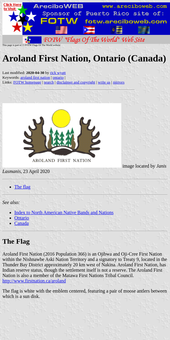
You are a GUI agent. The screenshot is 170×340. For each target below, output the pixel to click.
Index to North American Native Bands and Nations (64, 212)
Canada (21, 223)
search (49, 82)
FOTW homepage (27, 82)
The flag (22, 186)
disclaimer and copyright (75, 82)
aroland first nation (35, 77)
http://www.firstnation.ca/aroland (34, 280)
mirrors (118, 82)
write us (104, 82)
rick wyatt (58, 72)
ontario (58, 77)
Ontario (21, 217)
